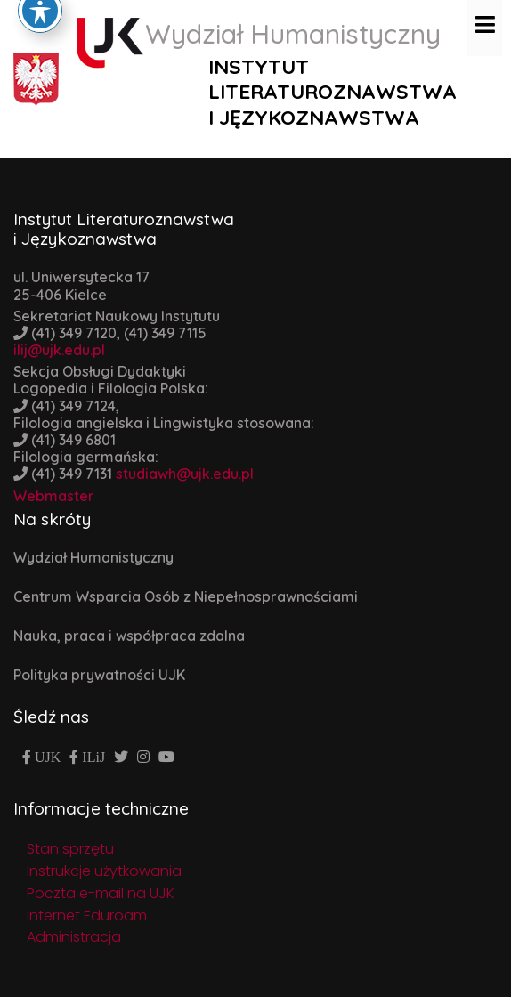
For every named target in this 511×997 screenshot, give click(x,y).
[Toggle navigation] (484, 24)
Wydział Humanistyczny (93, 557)
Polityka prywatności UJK (99, 675)
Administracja (74, 937)
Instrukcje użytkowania (104, 871)
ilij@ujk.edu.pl (59, 350)
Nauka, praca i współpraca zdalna (129, 635)
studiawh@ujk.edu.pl (185, 473)
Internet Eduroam (87, 915)
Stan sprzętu (70, 849)
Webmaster (53, 496)
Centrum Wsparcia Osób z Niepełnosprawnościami (185, 596)
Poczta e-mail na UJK (100, 893)
